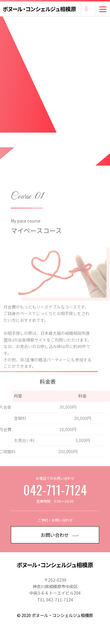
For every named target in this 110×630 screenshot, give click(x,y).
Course (21, 202)
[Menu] (102, 8)
